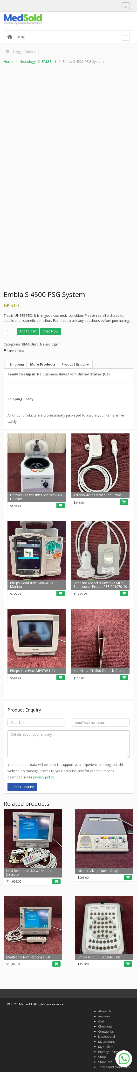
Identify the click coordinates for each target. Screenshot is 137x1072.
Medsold (40, 21)
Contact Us (106, 1031)
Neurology (27, 61)
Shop (102, 1057)
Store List (105, 1062)
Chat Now (50, 331)
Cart (101, 1021)
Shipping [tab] (16, 364)
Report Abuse (14, 350)
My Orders (106, 1046)
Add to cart (28, 331)
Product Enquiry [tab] (75, 364)
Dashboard (106, 1036)
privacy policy (43, 777)
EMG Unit (49, 61)
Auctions (104, 1016)
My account (106, 1041)
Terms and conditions (114, 1067)
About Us (104, 1011)
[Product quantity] (10, 331)
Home (16, 37)
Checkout (105, 1026)
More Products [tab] (43, 364)
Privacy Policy (108, 1052)
